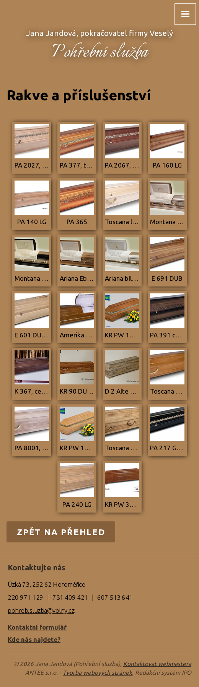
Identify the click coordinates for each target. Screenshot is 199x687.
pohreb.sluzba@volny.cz (41, 610)
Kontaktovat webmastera (157, 664)
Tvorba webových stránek (97, 672)
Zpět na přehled (61, 532)
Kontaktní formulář (37, 627)
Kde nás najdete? (34, 639)
